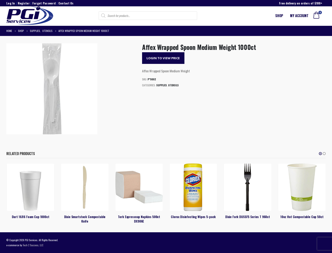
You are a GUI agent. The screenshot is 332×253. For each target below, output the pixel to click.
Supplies (161, 85)
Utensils (173, 85)
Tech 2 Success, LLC (33, 245)
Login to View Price (163, 58)
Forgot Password (44, 3)
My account (299, 15)
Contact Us (66, 3)
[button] (320, 153)
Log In (10, 3)
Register (24, 3)
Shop (279, 15)
